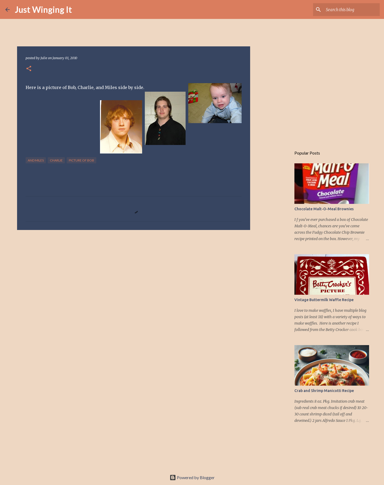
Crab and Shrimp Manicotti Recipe (324, 391)
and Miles (36, 160)
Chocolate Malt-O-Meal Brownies (324, 209)
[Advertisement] (133, 275)
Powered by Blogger (192, 477)
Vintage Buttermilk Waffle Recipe (324, 300)
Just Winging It (43, 9)
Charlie (56, 160)
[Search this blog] (352, 9)
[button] (29, 68)
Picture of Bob (81, 160)
